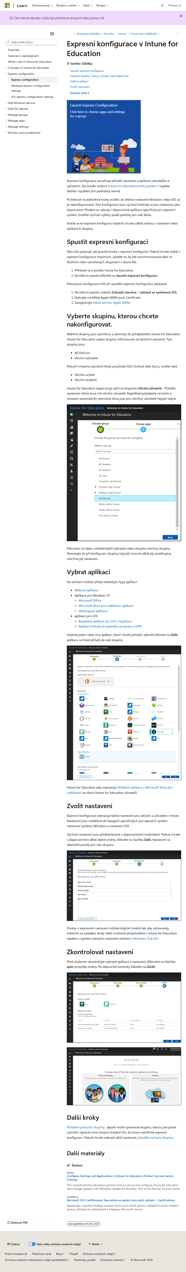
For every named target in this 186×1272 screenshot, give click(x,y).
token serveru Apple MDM (111, 302)
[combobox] (31, 42)
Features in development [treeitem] (23, 56)
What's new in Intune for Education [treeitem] (30, 62)
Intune (123, 33)
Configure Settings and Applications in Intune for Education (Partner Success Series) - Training (121, 1177)
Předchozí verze (41, 1254)
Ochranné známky (111, 1260)
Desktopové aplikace (93, 611)
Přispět (73, 1254)
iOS (155, 938)
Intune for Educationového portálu (132, 186)
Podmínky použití (84, 1260)
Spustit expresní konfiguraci (87, 71)
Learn (70, 33)
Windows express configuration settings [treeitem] (30, 88)
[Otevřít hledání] (162, 5)
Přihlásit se (174, 5)
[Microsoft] (7, 5)
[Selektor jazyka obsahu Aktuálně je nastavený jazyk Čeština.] (13, 1244)
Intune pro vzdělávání (144, 33)
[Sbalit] (52, 33)
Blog (59, 1254)
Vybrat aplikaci (79, 81)
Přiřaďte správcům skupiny (86, 1127)
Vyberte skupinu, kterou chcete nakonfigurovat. (99, 76)
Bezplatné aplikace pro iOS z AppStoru (105, 621)
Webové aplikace (86, 590)
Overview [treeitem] (14, 50)
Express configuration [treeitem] (25, 79)
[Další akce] (177, 33)
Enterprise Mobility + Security (96, 33)
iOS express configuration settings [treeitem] (32, 97)
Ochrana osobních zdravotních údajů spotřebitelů (35, 1260)
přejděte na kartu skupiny (155, 1137)
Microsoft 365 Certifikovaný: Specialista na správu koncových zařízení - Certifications (121, 1200)
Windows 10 (141, 938)
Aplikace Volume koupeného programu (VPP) (110, 626)
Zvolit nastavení (79, 87)
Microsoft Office (90, 600)
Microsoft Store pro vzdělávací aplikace (106, 605)
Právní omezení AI (16, 1254)
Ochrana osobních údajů (98, 1254)
